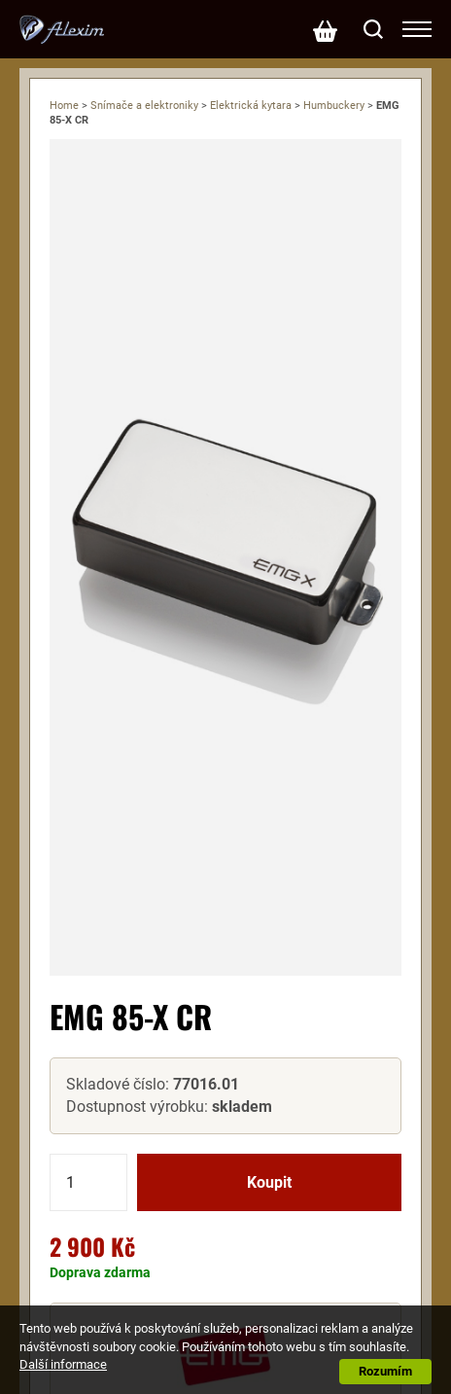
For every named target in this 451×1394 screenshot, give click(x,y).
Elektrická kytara (251, 105)
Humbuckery (333, 105)
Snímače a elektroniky (144, 105)
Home (64, 105)
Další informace (63, 1364)
